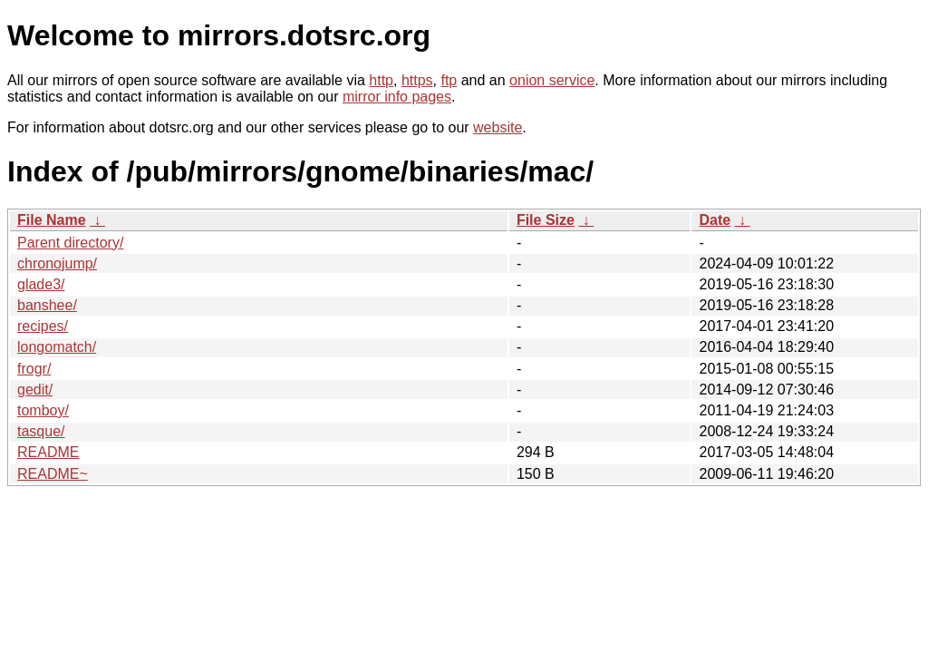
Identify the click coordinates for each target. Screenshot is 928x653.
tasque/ (40, 431)
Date (714, 220)
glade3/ (41, 284)
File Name (51, 220)
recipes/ (42, 326)
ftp (448, 80)
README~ (52, 474)
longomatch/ (56, 347)
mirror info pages (397, 96)
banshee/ (47, 305)
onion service (551, 80)
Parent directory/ (70, 242)
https (417, 80)
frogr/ (34, 368)
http (381, 80)
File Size (546, 220)
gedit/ (35, 389)
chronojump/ (57, 263)
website (497, 127)
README (48, 452)
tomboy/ (43, 410)
